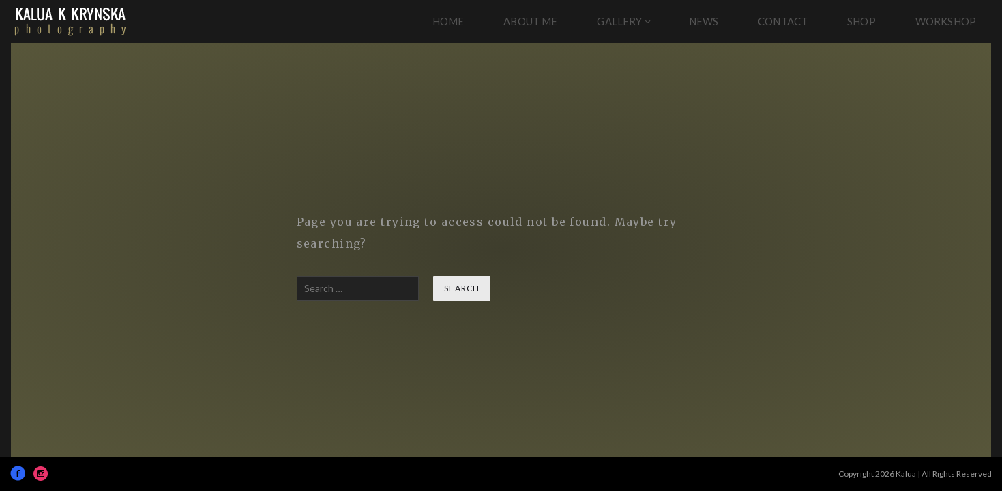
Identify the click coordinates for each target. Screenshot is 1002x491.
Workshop (945, 21)
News (704, 21)
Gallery (619, 21)
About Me (530, 21)
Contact (783, 21)
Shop (861, 21)
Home (448, 21)
